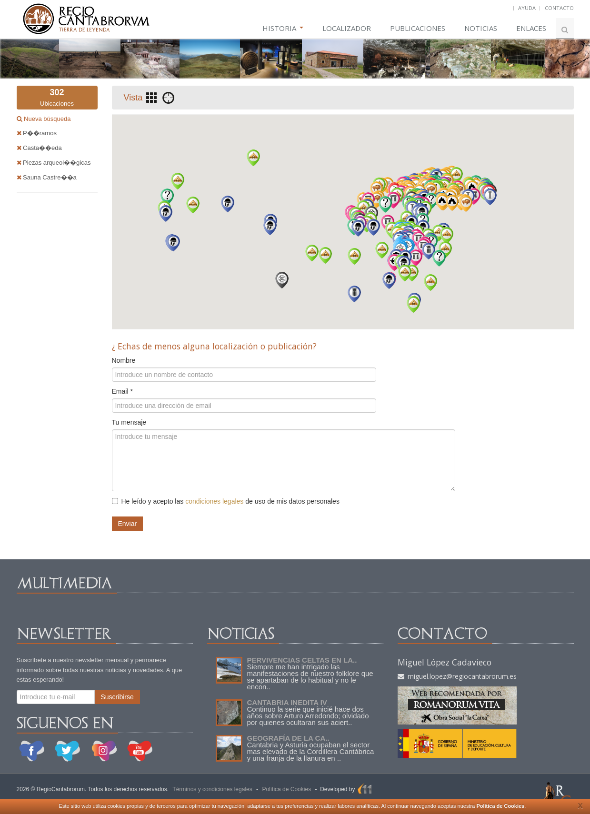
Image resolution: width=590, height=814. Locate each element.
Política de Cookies (500, 806)
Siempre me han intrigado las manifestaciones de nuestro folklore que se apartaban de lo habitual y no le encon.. (310, 677)
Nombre (124, 360)
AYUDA (527, 7)
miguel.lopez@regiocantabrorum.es (457, 676)
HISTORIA (282, 28)
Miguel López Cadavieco (444, 662)
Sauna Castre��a (47, 177)
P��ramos (37, 133)
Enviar (127, 523)
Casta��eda (39, 147)
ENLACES (531, 28)
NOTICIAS (480, 28)
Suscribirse (117, 697)
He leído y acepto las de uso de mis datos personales (226, 501)
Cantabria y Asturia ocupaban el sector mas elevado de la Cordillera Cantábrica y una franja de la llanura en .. (310, 751)
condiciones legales (214, 501)
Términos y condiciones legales (212, 789)
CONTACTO (559, 7)
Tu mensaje (129, 422)
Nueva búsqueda (46, 118)
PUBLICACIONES (417, 28)
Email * (122, 391)
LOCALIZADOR (346, 28)
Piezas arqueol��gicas (54, 162)
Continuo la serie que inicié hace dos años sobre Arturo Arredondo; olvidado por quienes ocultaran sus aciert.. (308, 715)
